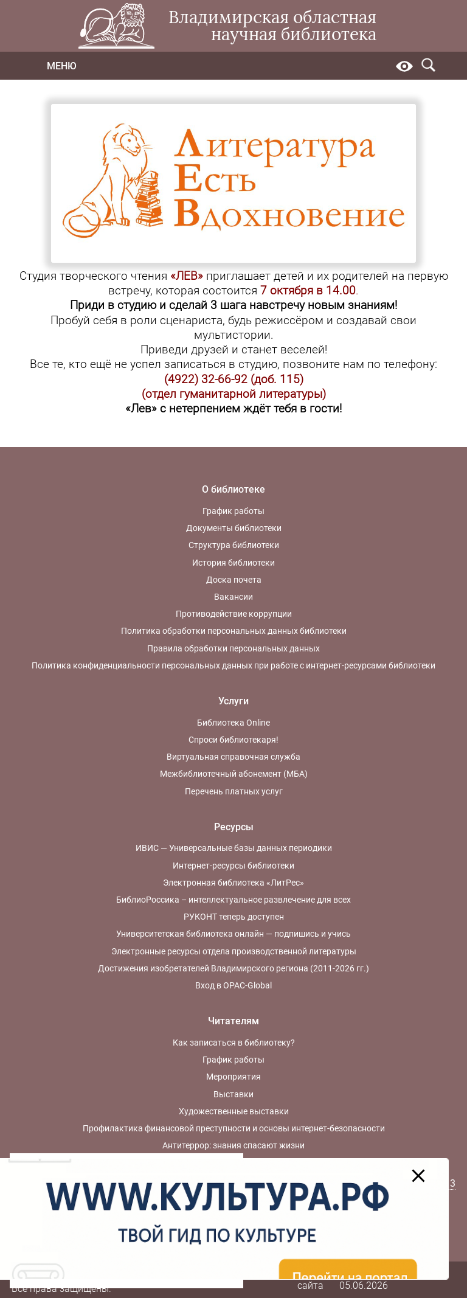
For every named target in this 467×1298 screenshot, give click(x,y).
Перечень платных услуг (234, 791)
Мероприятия (233, 1076)
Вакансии (233, 597)
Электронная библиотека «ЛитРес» (233, 882)
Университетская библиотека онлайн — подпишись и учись (233, 934)
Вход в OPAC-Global (233, 985)
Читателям (233, 1021)
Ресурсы (234, 827)
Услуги (233, 701)
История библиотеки (233, 562)
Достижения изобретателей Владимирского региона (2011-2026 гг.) (233, 968)
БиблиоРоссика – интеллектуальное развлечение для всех (233, 899)
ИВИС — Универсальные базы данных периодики (234, 848)
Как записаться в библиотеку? (234, 1042)
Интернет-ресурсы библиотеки (233, 865)
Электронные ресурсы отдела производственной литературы (233, 951)
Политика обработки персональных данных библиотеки (234, 631)
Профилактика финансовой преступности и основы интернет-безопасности (234, 1128)
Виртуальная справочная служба (233, 757)
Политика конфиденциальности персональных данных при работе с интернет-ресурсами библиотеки (233, 665)
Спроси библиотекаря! (233, 739)
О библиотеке (233, 489)
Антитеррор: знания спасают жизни (233, 1145)
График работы (233, 511)
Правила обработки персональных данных (233, 648)
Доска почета (233, 580)
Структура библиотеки (234, 545)
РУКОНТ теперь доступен (234, 916)
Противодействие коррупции (234, 614)
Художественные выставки (234, 1111)
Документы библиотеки (234, 528)
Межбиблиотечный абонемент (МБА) (234, 774)
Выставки (233, 1094)
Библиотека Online (233, 722)
